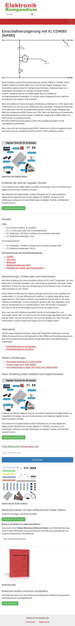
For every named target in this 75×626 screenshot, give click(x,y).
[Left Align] (32, 14)
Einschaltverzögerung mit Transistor (21, 346)
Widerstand (11, 262)
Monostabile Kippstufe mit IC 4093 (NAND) (24, 362)
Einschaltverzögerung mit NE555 (19, 349)
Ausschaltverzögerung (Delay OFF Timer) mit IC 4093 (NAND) (32, 367)
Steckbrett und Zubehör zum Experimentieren (25, 268)
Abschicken (37, 460)
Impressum (30, 622)
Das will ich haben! (10, 603)
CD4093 (9, 257)
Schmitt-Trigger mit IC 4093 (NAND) (21, 365)
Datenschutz (44, 622)
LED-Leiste (11, 260)
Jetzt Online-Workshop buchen (14, 539)
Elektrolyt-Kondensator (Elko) (18, 265)
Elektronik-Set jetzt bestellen (13, 208)
